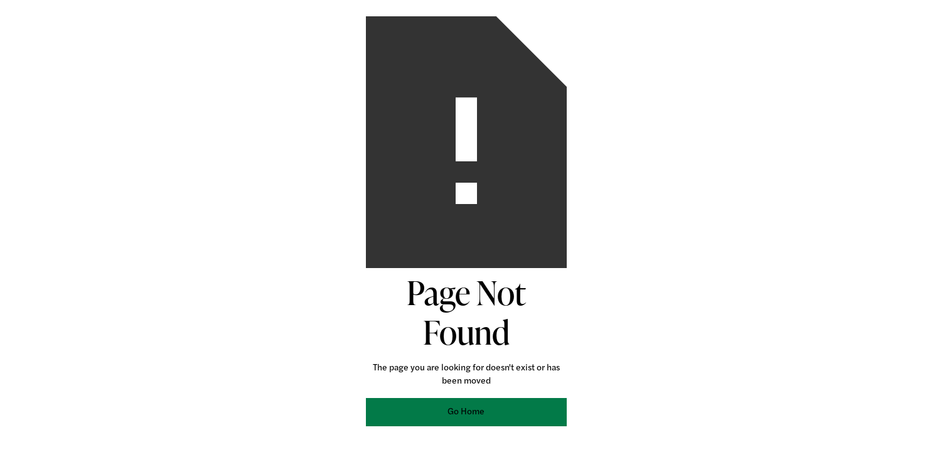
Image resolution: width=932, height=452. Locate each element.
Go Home (466, 412)
